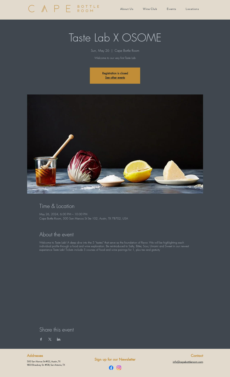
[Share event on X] (50, 339)
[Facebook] (111, 368)
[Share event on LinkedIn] (58, 339)
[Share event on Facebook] (41, 339)
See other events (115, 78)
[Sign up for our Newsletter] (115, 359)
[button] (171, 9)
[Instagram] (119, 368)
